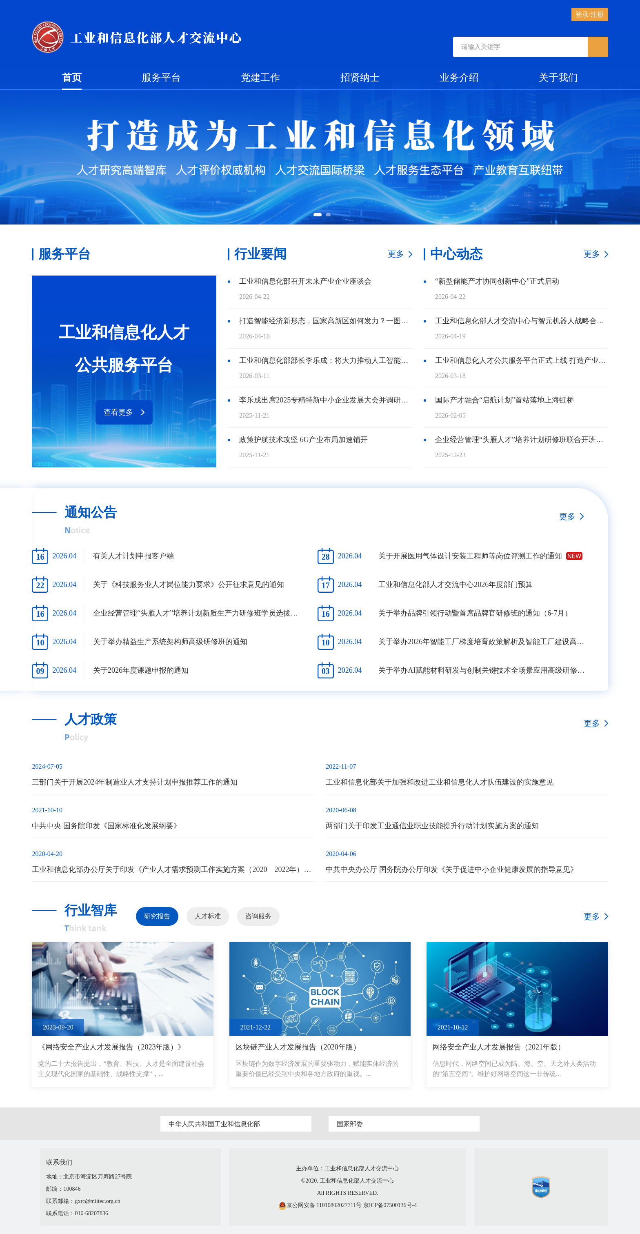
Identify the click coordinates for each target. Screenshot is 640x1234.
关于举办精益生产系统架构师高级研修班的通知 (170, 642)
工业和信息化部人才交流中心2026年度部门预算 (455, 584)
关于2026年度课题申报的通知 (141, 670)
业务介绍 (459, 77)
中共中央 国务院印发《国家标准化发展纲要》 (106, 826)
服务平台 (161, 77)
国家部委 (350, 1124)
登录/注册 (589, 14)
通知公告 (90, 512)
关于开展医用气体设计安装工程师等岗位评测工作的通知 (470, 556)
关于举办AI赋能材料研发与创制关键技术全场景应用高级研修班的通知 (484, 670)
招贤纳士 (360, 77)
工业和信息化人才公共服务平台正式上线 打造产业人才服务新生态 (521, 360)
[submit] (598, 47)
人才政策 (90, 719)
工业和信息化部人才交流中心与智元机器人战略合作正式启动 (521, 321)
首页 (72, 81)
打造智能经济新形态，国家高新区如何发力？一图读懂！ (325, 321)
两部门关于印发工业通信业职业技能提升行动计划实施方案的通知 (432, 826)
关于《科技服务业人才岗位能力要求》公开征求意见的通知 (188, 584)
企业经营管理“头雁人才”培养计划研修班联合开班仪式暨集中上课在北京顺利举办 (521, 440)
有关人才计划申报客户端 (133, 556)
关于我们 (558, 77)
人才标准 (208, 916)
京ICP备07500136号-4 (390, 1205)
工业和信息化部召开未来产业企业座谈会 (305, 281)
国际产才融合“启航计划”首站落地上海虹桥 (504, 400)
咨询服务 (258, 916)
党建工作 (260, 77)
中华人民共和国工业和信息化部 (214, 1124)
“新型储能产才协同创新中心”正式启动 (497, 281)
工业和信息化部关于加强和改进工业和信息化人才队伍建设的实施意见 (439, 782)
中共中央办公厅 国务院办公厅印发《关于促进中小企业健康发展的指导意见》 (452, 869)
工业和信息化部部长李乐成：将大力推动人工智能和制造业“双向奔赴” (325, 360)
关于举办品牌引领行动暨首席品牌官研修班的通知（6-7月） (475, 613)
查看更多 (118, 412)
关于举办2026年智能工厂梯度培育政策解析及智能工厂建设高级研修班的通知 (484, 642)
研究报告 (157, 916)
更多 (396, 253)
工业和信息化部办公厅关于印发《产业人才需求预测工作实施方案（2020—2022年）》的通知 (173, 869)
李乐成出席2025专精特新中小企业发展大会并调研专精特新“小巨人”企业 (325, 400)
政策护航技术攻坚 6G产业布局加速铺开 (303, 440)
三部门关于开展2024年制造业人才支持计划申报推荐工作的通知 (135, 782)
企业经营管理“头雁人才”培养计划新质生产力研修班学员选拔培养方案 (199, 613)
